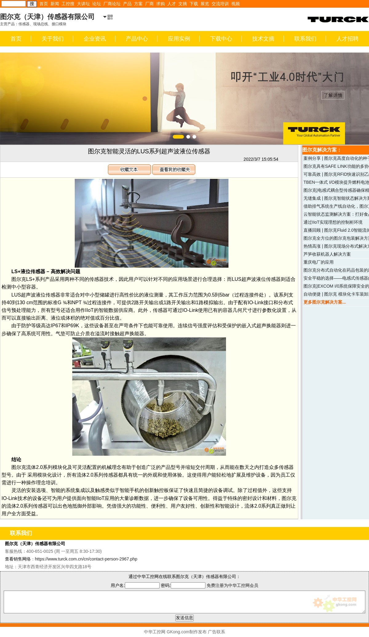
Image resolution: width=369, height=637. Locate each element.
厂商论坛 (112, 3)
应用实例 (179, 39)
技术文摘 (263, 39)
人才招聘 (347, 39)
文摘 (182, 3)
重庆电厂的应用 (319, 262)
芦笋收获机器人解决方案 (327, 254)
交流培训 (220, 3)
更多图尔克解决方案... (325, 302)
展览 (204, 3)
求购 (160, 3)
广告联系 (216, 631)
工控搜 (68, 3)
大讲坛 (83, 3)
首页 (43, 3)
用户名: (135, 585)
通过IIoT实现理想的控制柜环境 (333, 222)
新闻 (54, 3)
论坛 (96, 3)
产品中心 (137, 39)
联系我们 (305, 39)
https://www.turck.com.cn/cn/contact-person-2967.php (86, 558)
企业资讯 (95, 39)
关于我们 (53, 39)
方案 (138, 3)
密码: (184, 585)
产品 (127, 3)
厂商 (149, 3)
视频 (235, 3)
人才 (171, 3)
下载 (193, 3)
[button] (178, 137)
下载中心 (221, 39)
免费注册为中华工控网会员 (232, 585)
